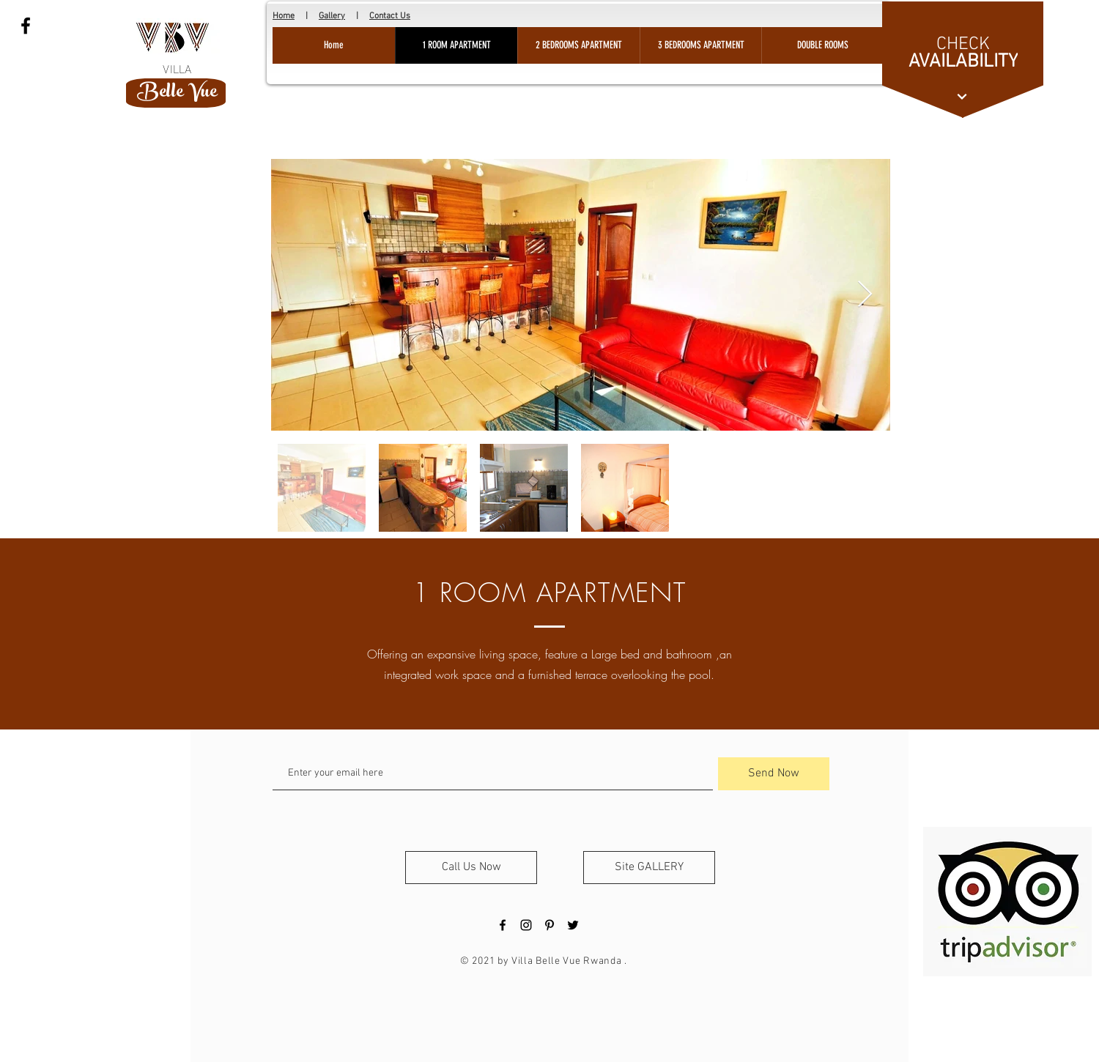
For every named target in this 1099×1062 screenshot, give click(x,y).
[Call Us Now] (471, 867)
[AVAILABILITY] (963, 61)
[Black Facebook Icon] (26, 26)
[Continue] (962, 96)
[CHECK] (963, 44)
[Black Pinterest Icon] (549, 925)
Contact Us (389, 16)
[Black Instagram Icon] (526, 925)
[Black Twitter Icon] (573, 925)
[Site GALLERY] (649, 867)
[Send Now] (773, 773)
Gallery (332, 16)
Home (284, 16)
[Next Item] (864, 295)
